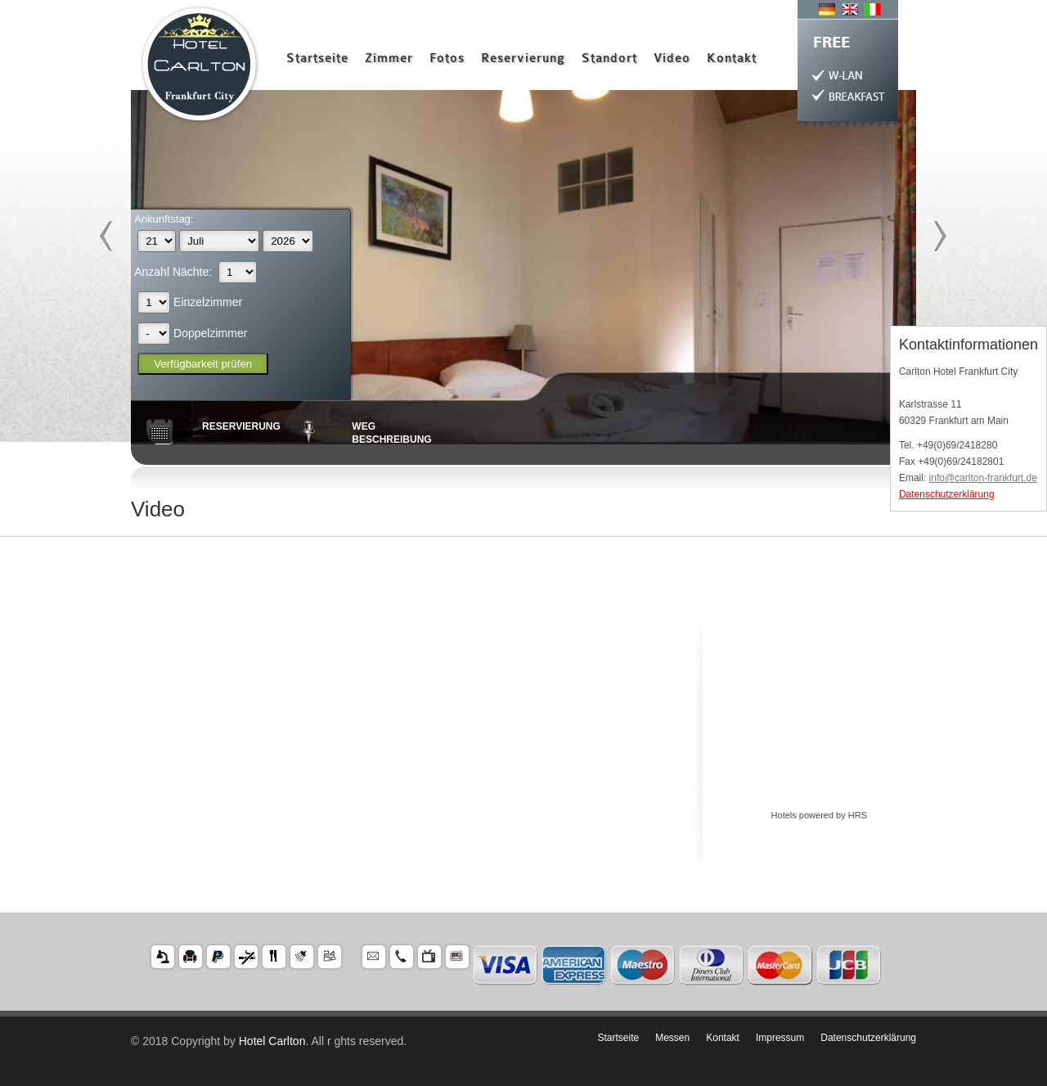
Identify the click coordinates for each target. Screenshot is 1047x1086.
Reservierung (523, 58)
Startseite (317, 58)
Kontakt (732, 58)
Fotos (447, 58)
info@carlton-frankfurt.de (983, 478)
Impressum (780, 1037)
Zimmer (389, 58)
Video (672, 58)
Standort (609, 58)
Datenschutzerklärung (947, 494)
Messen (672, 1037)
